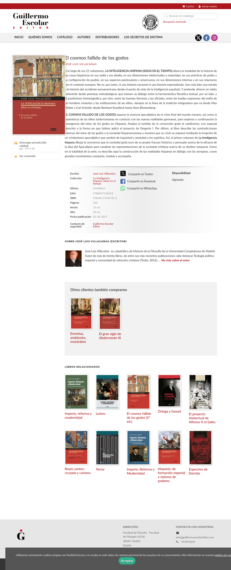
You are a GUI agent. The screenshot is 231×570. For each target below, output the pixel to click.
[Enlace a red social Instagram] (214, 37)
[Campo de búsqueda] (190, 16)
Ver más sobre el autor (175, 260)
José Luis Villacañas (81, 64)
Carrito (188, 6)
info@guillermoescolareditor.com (195, 537)
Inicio (18, 37)
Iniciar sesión (208, 6)
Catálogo (65, 37)
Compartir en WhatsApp (138, 188)
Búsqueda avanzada (174, 21)
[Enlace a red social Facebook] (206, 37)
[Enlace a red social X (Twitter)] (198, 37)
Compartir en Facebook (138, 181)
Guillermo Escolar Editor (103, 225)
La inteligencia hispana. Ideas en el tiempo (104, 181)
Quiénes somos (40, 37)
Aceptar (127, 560)
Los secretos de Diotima (143, 37)
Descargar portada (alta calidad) (34, 145)
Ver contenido (25, 156)
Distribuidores (107, 37)
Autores (84, 37)
